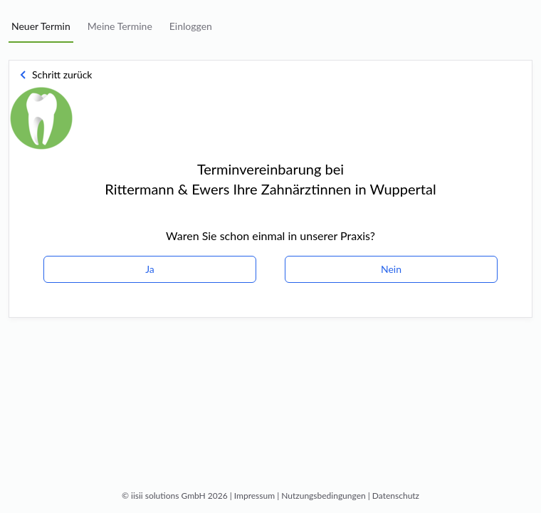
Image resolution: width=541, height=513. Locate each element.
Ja (149, 269)
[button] (60, 74)
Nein (391, 269)
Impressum (254, 495)
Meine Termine (120, 26)
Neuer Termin (40, 26)
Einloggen (190, 26)
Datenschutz (395, 495)
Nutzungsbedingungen (323, 495)
